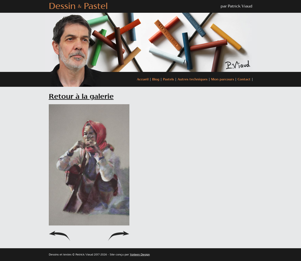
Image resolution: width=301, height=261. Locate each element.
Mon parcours (222, 79)
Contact (244, 79)
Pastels (168, 79)
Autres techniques (192, 79)
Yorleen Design (140, 254)
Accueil (142, 79)
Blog (155, 79)
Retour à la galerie (81, 96)
